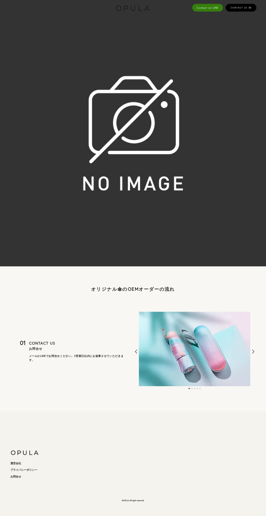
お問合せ (15, 476)
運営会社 (15, 463)
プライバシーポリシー (23, 470)
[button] (136, 352)
